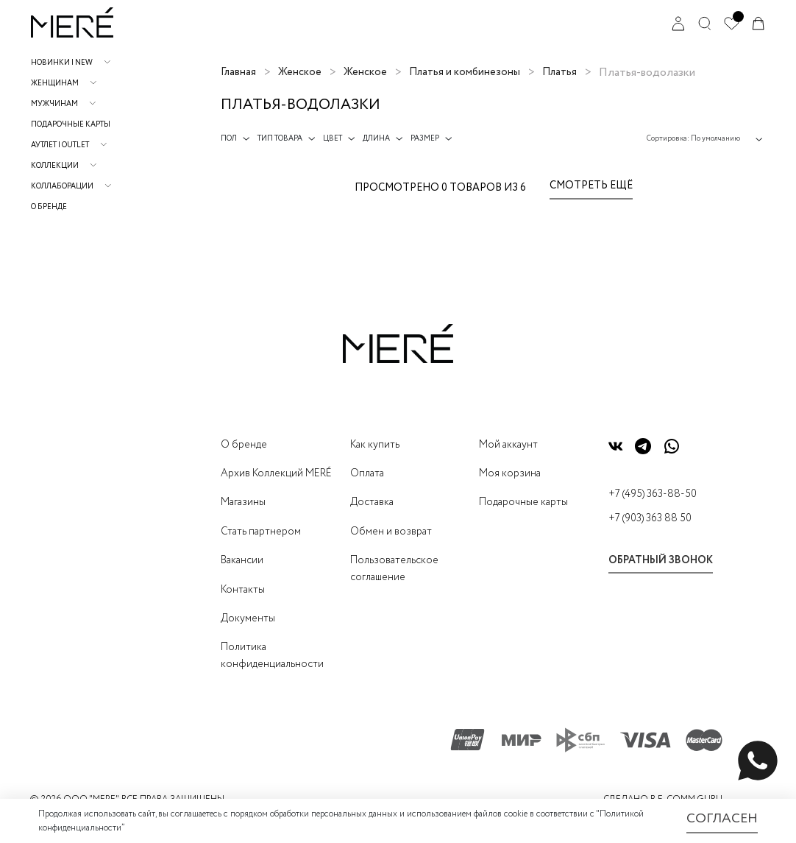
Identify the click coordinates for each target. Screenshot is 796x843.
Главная (238, 72)
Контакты (243, 589)
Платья (559, 72)
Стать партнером (261, 531)
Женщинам (55, 83)
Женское (299, 72)
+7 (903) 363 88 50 (650, 518)
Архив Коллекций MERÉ (276, 473)
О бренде (49, 207)
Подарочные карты (70, 124)
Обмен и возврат (391, 531)
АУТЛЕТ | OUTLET (60, 145)
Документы (248, 618)
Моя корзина (510, 473)
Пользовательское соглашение (394, 568)
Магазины (243, 502)
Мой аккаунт (508, 444)
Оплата (367, 473)
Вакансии (242, 560)
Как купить (374, 444)
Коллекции (55, 166)
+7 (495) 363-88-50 (652, 494)
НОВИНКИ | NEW (62, 62)
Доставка (372, 502)
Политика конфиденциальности (272, 655)
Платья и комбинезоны (464, 72)
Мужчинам (54, 104)
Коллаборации (62, 186)
